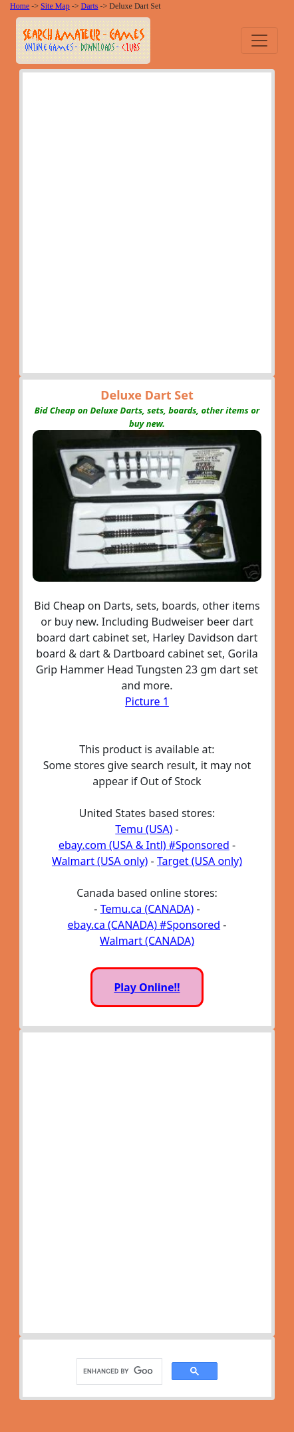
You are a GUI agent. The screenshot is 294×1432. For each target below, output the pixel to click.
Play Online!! (147, 987)
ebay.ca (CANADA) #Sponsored (144, 924)
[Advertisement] (147, 226)
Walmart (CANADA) (147, 940)
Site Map (55, 6)
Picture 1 (147, 701)
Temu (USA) (143, 829)
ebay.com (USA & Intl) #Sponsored (144, 845)
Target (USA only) (199, 861)
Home (19, 6)
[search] (118, 1371)
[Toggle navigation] (259, 40)
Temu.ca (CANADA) (147, 908)
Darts (89, 6)
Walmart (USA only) (100, 861)
